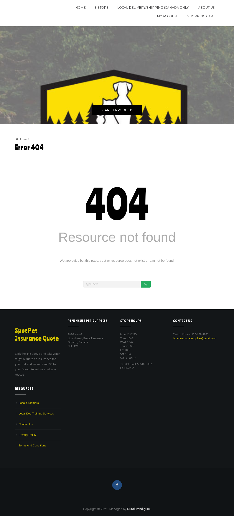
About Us (206, 8)
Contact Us (26, 424)
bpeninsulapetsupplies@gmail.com (194, 338)
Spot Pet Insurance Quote (37, 334)
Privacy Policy (27, 434)
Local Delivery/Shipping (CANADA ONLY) (153, 8)
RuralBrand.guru (138, 509)
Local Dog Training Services (36, 413)
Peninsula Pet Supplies (35, 5)
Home (80, 8)
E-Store (101, 8)
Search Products (117, 110)
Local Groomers (29, 402)
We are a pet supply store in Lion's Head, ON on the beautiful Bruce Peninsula (36, 16)
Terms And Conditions (32, 445)
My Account (168, 16)
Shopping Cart (201, 16)
